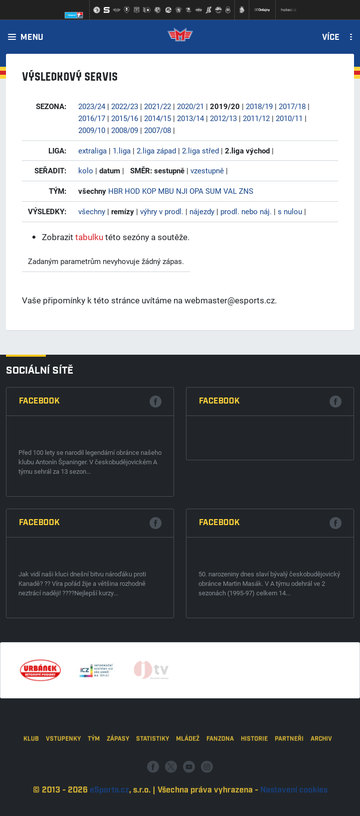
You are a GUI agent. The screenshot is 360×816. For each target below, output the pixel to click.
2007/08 (157, 130)
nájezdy (201, 211)
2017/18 (292, 106)
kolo (85, 170)
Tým (94, 767)
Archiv (321, 767)
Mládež (187, 767)
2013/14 (190, 118)
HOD (132, 191)
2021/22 (157, 106)
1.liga (122, 150)
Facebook (39, 401)
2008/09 (124, 130)
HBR (115, 191)
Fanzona (220, 767)
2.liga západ (156, 150)
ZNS (246, 191)
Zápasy (118, 767)
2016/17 (91, 118)
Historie (254, 767)
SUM (213, 191)
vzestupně (207, 170)
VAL (230, 191)
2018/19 (259, 106)
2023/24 (91, 106)
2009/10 (91, 130)
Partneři (289, 767)
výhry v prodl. (161, 211)
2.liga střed (200, 150)
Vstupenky (63, 767)
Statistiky (152, 767)
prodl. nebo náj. (246, 211)
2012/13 (223, 118)
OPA (196, 191)
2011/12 (256, 118)
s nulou (290, 211)
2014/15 (157, 118)
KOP (149, 191)
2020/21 (190, 106)
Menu (31, 38)
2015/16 (124, 118)
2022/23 (124, 106)
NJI (181, 191)
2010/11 (289, 118)
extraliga (92, 150)
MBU (166, 191)
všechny (91, 211)
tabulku (89, 237)
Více (331, 38)
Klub (31, 767)
